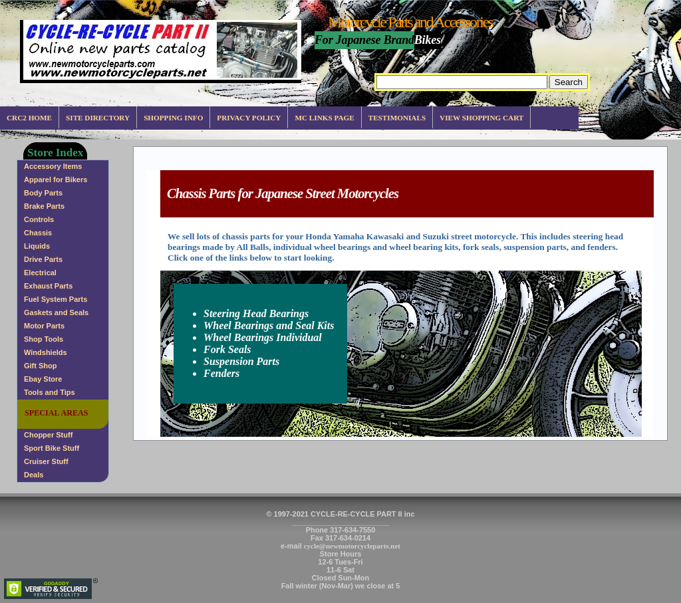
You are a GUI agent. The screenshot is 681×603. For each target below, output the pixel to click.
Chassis (38, 233)
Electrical (40, 273)
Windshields (45, 352)
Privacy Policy (249, 118)
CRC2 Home (29, 118)
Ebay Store (43, 379)
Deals (33, 475)
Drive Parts (43, 259)
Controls (39, 219)
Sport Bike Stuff (51, 448)
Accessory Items (53, 166)
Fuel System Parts (55, 299)
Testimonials (397, 118)
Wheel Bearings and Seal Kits (269, 325)
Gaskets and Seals (56, 312)
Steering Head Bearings (256, 313)
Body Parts (43, 193)
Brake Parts (44, 206)
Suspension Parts (241, 361)
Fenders (221, 373)
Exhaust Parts (48, 286)
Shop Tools (43, 339)
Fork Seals (227, 349)
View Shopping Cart (481, 118)
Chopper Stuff (48, 435)
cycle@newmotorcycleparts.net (352, 546)
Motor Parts (44, 326)
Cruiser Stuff (46, 461)
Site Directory (98, 118)
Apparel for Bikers (55, 179)
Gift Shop (40, 366)
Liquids (37, 246)
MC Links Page (324, 118)
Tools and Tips (49, 392)
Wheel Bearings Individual (263, 337)
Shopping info (173, 118)
